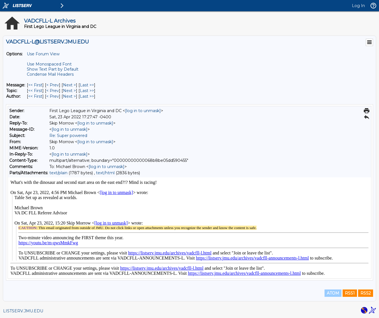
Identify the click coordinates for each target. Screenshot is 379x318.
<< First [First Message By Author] (35, 96)
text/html (105, 172)
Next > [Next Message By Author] (69, 96)
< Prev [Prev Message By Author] (52, 96)
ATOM (333, 293)
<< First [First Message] (35, 85)
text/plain (58, 172)
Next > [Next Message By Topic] (69, 90)
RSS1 (350, 293)
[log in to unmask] (143, 110)
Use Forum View (43, 53)
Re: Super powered (68, 135)
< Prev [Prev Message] (52, 85)
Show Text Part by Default (52, 69)
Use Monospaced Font (49, 64)
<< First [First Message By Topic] (35, 90)
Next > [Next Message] (69, 85)
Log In (358, 5)
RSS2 (365, 293)
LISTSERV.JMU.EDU (23, 310)
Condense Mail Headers (50, 74)
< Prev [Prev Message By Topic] (52, 90)
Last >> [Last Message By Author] (87, 96)
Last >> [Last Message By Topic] (87, 90)
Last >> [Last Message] (87, 85)
